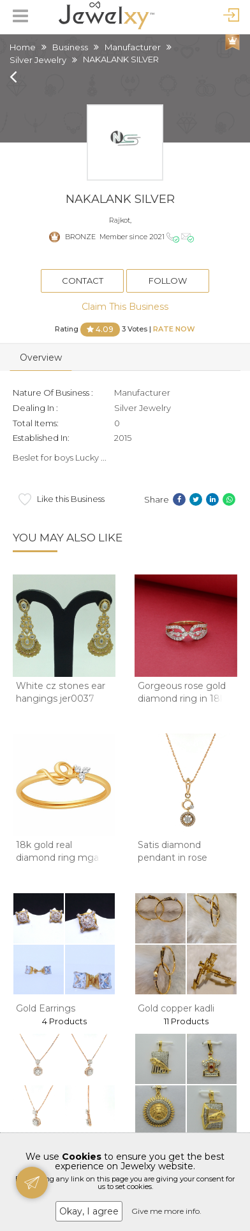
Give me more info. (166, 1211)
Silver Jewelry (38, 60)
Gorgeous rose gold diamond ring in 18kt (183, 692)
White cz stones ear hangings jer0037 (60, 692)
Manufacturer (133, 47)
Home (23, 47)
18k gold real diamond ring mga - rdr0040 (60, 857)
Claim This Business (125, 306)
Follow (168, 280)
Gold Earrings (45, 1008)
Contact (82, 280)
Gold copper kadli (176, 1008)
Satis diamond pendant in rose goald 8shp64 (172, 857)
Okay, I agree (89, 1211)
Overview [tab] (41, 357)
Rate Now (174, 328)
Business (70, 47)
